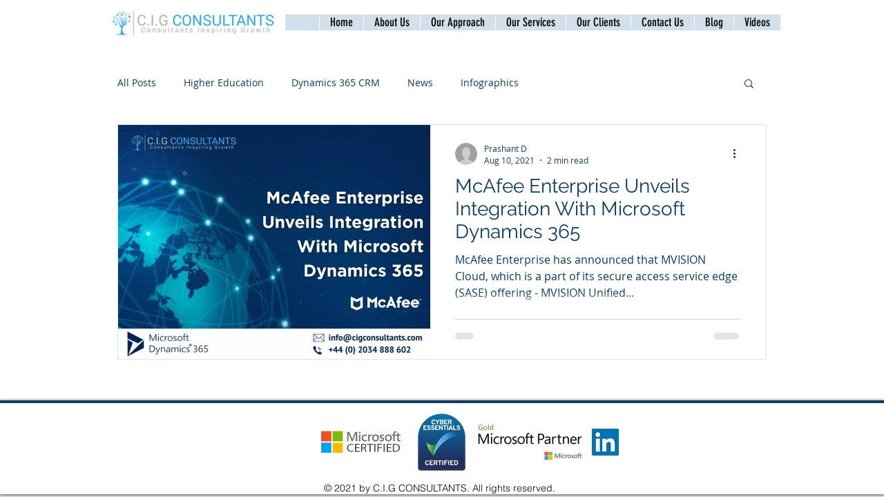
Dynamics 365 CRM (335, 82)
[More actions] (739, 154)
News (420, 82)
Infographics (490, 82)
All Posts (136, 82)
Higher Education (224, 82)
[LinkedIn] (605, 442)
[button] (662, 22)
